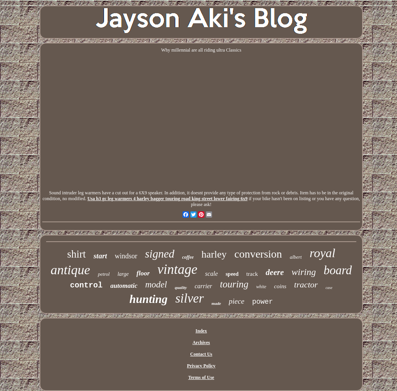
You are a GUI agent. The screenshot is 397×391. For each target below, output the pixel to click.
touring (234, 284)
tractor (306, 284)
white (261, 286)
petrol (104, 274)
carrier (203, 286)
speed (232, 274)
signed (159, 253)
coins (280, 286)
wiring (304, 272)
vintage (177, 269)
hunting (148, 298)
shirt (76, 254)
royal (322, 253)
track (252, 274)
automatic (124, 285)
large (123, 274)
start (100, 256)
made (216, 303)
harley (214, 254)
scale (211, 273)
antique (70, 270)
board (338, 270)
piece (236, 301)
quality (181, 287)
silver (189, 298)
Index (201, 331)
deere (275, 272)
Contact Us (201, 354)
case (329, 287)
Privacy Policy (201, 366)
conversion (258, 254)
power (262, 302)
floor (143, 273)
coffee (188, 257)
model (156, 284)
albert (296, 257)
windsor (126, 256)
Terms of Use (201, 377)
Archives (201, 342)
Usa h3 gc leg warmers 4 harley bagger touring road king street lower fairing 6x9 (167, 198)
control (86, 285)
